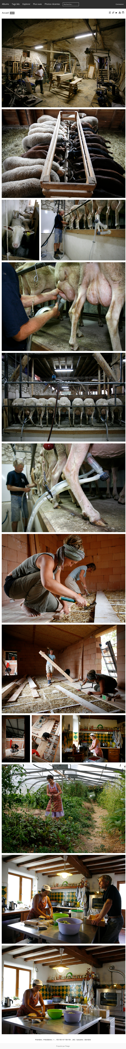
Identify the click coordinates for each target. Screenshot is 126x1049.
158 (66, 1040)
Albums (5, 4)
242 (73, 1040)
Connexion (120, 4)
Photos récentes (52, 4)
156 (60, 1040)
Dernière (88, 1040)
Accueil (5, 12)
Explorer (26, 4)
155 (57, 1040)
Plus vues (37, 4)
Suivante (80, 1040)
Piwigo (67, 1046)
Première (38, 1040)
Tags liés (16, 4)
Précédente (47, 1040)
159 (69, 1040)
